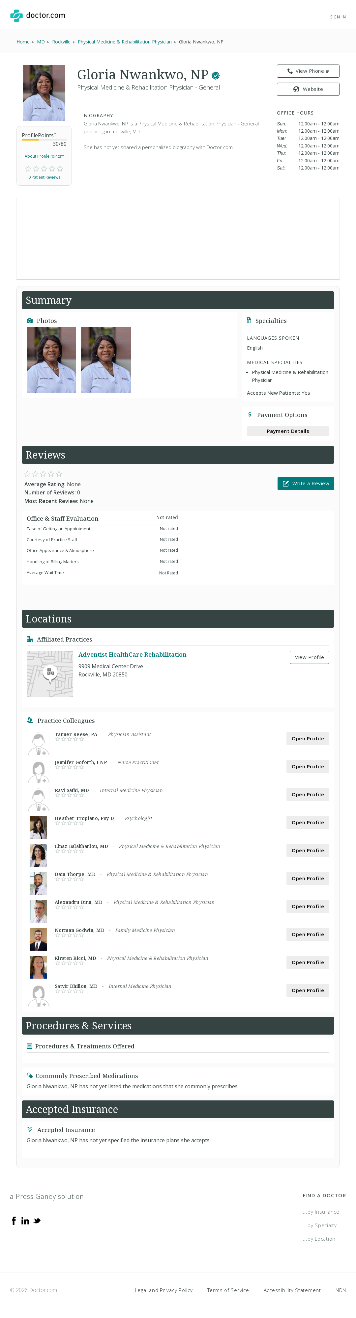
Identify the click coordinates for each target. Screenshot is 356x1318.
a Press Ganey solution (47, 1196)
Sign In (338, 17)
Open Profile (308, 738)
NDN (341, 1290)
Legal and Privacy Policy (164, 1290)
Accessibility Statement (292, 1290)
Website (308, 89)
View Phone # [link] (308, 71)
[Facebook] (14, 1220)
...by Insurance (321, 1211)
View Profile (309, 657)
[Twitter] (37, 1220)
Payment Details (288, 431)
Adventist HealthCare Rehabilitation (132, 654)
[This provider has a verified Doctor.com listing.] (216, 74)
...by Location (319, 1238)
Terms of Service (228, 1290)
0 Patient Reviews (44, 177)
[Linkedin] (25, 1220)
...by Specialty (320, 1225)
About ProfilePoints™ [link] (44, 156)
